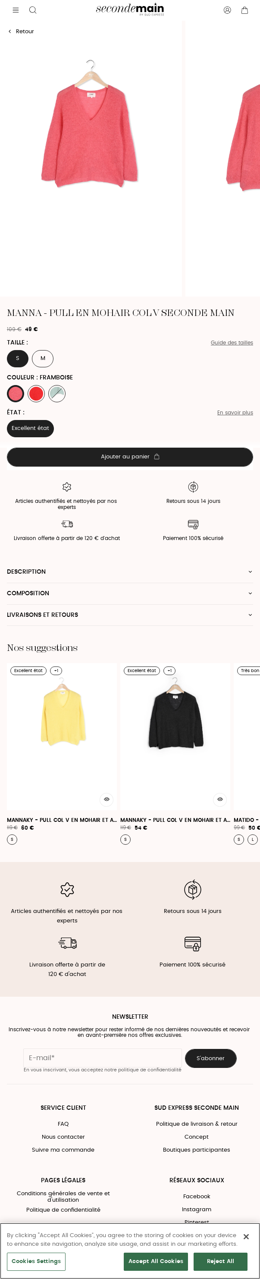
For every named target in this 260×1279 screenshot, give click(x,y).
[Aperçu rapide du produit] (106, 800)
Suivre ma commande (63, 1150)
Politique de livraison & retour (197, 1124)
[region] (130, 1251)
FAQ (63, 1124)
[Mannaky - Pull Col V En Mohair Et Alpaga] (62, 754)
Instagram (196, 1210)
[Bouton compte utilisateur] (227, 10)
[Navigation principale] (15, 10)
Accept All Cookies (155, 1261)
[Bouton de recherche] (32, 10)
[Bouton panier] (244, 10)
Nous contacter (63, 1137)
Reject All (220, 1261)
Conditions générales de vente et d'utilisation (63, 1197)
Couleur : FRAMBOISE (40, 378)
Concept (197, 1137)
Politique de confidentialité (63, 1210)
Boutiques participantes (196, 1150)
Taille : (17, 343)
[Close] (246, 1236)
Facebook (196, 1197)
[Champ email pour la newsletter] (103, 1058)
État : (16, 413)
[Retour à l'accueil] (130, 10)
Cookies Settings (36, 1261)
